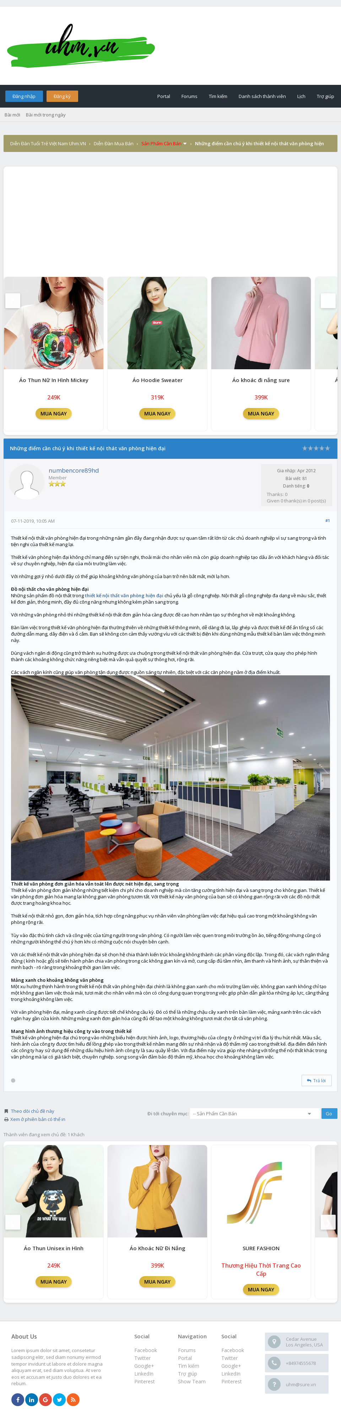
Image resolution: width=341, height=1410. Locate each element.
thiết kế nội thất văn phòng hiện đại (124, 595)
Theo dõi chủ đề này (32, 1111)
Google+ (231, 1365)
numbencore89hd (74, 470)
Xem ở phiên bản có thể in (37, 1119)
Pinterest (231, 1381)
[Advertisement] (170, 220)
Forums (189, 96)
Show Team (192, 1381)
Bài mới (12, 114)
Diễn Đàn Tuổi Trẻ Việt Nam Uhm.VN (48, 143)
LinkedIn (230, 1373)
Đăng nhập (24, 96)
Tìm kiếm (218, 96)
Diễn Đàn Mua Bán (114, 143)
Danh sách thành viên (262, 96)
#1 (327, 520)
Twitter (229, 1358)
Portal (163, 96)
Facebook (232, 1350)
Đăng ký (62, 96)
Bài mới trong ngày (46, 114)
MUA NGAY (53, 413)
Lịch (301, 96)
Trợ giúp (325, 96)
